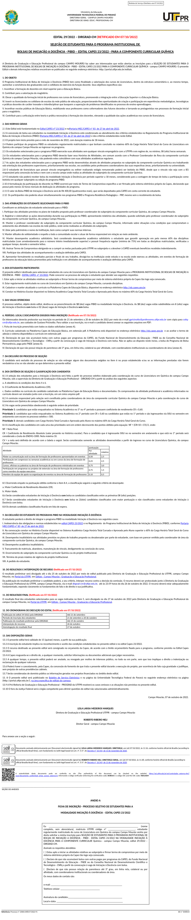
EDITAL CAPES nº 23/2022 (35, 275)
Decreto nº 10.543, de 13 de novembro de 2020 (107, 750)
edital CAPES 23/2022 (72, 523)
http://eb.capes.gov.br (134, 287)
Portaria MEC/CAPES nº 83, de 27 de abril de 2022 (94, 128)
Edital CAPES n (47, 128)
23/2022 (59, 128)
